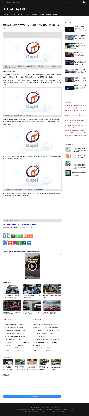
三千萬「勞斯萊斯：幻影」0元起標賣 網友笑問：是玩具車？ (8, 367)
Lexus (66, 118)
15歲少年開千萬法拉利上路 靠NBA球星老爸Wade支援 (51, 312)
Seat (78, 125)
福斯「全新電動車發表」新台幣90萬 (14, 330)
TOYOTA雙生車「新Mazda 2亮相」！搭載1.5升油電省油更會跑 (79, 54)
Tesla (83, 128)
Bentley (69, 108)
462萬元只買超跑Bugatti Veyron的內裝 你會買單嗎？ (31, 367)
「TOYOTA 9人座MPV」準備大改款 (14, 348)
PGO (75, 133)
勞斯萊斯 (18, 227)
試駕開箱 (27, 14)
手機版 (12, 2)
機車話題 (34, 14)
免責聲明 (70, 409)
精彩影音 (55, 14)
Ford (74, 110)
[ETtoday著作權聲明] (28, 247)
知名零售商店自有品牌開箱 (78, 154)
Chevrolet (83, 108)
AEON (78, 133)
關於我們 (30, 409)
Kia (83, 113)
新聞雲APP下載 (45, 407)
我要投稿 (18, 409)
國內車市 (13, 14)
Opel (71, 123)
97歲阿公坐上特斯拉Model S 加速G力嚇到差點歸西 (32, 296)
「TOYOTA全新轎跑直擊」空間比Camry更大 (46, 330)
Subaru (75, 128)
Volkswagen (72, 130)
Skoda (82, 125)
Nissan (67, 123)
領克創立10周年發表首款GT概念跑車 (14, 339)
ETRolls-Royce (29, 227)
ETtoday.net (40, 411)
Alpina (73, 105)
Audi (82, 105)
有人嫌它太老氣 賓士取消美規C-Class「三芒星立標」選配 (11, 296)
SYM (66, 133)
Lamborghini (74, 115)
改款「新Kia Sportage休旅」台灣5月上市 (15, 350)
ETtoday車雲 (17, 9)
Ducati (78, 135)
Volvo (77, 130)
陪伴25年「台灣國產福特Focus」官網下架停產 (16, 324)
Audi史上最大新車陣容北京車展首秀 (14, 336)
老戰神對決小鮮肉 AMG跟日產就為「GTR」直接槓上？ (31, 312)
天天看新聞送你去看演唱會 (78, 147)
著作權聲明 (64, 409)
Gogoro (74, 135)
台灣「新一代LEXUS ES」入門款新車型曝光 (16, 345)
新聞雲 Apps (17, 2)
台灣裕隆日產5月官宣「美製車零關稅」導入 (16, 342)
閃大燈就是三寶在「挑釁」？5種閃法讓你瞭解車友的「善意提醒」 (20, 367)
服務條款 (51, 409)
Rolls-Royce (13, 227)
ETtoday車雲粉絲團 (84, 2)
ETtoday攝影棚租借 (76, 171)
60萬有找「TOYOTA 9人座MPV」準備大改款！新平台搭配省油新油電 (80, 63)
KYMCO (70, 133)
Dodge (67, 110)
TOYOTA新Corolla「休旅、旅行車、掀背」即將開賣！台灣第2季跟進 (80, 71)
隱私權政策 (57, 409)
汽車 (8, 227)
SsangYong (70, 128)
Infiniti (72, 113)
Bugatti (73, 108)
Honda (78, 110)
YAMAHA (82, 130)
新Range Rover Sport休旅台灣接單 (13, 327)
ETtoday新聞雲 (6, 2)
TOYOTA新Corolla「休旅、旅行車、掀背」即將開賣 (47, 339)
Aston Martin (77, 105)
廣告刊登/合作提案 (37, 409)
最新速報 (6, 14)
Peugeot (79, 123)
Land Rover (81, 115)
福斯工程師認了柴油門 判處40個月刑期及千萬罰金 (52, 296)
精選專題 (48, 14)
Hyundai (68, 113)
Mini (78, 120)
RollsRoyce (74, 125)
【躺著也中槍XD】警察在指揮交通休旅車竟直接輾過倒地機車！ (21, 252)
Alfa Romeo (67, 105)
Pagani (74, 123)
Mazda (80, 118)
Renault (69, 125)
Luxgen (70, 118)
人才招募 (24, 409)
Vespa (70, 135)
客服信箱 (45, 409)
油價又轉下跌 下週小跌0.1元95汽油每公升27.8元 (44, 367)
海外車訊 (20, 14)
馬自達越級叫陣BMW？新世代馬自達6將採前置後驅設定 (12, 312)
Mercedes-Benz (71, 120)
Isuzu (76, 113)
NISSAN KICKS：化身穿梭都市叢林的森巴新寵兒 (55, 367)
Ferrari (71, 110)
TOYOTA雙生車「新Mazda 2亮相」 (14, 333)
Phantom (23, 227)
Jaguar (80, 113)
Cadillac (78, 108)
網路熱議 (41, 14)
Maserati (75, 118)
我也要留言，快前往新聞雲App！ (32, 396)
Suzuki (79, 128)
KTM (82, 133)
